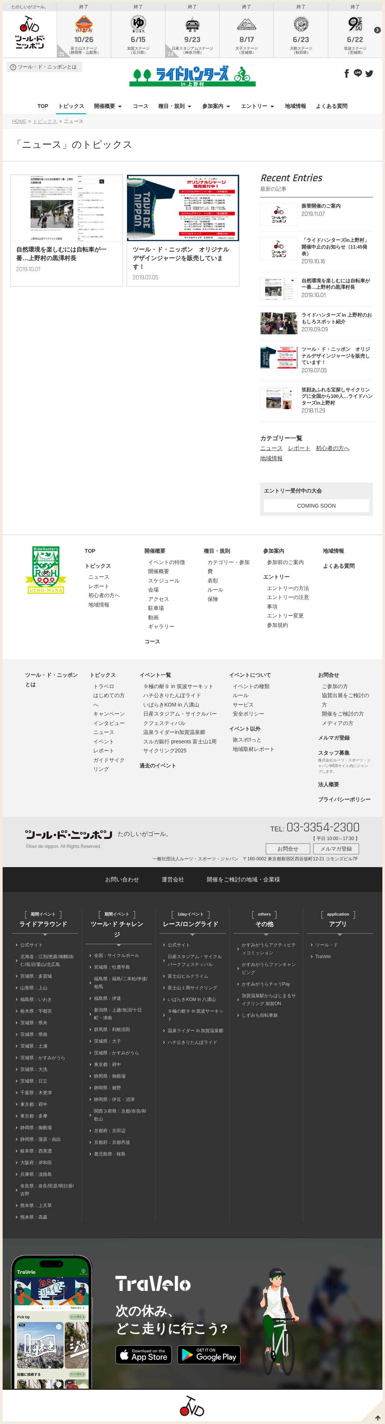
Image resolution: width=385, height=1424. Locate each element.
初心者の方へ (333, 450)
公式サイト (31, 946)
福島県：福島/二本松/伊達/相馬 (120, 984)
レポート (299, 450)
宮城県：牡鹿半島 (112, 969)
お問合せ (328, 677)
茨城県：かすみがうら (42, 1059)
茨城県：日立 (33, 1083)
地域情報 (295, 108)
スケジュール (164, 582)
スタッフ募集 (334, 755)
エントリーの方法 (288, 590)
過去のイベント (157, 767)
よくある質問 (331, 108)
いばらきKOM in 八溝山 (171, 707)
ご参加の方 (335, 688)
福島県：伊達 (107, 1000)
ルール (215, 591)
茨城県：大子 (107, 1043)
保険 (213, 601)
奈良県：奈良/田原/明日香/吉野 (47, 1191)
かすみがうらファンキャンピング (269, 970)
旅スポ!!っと (247, 742)
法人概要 (328, 786)
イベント (103, 743)
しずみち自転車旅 (260, 1017)
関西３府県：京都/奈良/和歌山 (120, 1117)
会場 (153, 591)
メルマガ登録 (334, 740)
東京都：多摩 (33, 1118)
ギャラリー (161, 628)
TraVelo (323, 958)
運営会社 (173, 881)
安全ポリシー (248, 716)
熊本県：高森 (33, 1219)
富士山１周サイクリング (192, 989)
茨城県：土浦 (33, 1048)
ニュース (271, 450)
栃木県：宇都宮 (36, 1013)
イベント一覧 (155, 677)
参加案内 (212, 108)
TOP (43, 108)
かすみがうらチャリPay (266, 986)
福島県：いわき (36, 1001)
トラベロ (103, 688)
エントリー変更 (285, 617)
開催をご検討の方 (343, 716)
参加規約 (277, 627)
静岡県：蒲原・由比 (40, 1141)
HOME (19, 123)
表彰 (213, 582)
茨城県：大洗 (33, 1071)
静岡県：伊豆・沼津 (114, 1101)
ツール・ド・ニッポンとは (47, 69)
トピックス (71, 108)
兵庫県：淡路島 (36, 1176)
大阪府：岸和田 (36, 1164)
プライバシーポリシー (344, 801)
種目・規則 (171, 108)
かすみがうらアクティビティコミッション (269, 950)
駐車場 (156, 610)
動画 (153, 619)
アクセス (158, 601)
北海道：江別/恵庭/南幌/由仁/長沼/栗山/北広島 (47, 962)
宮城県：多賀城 (36, 978)
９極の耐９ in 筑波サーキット (178, 688)
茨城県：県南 (33, 1036)
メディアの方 (337, 725)
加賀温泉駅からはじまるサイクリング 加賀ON (269, 1001)
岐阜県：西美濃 (36, 1153)
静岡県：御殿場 (36, 1129)
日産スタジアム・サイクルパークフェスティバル (195, 962)
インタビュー (109, 725)
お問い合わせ (122, 881)
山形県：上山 (33, 989)
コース (141, 108)
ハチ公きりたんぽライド (172, 697)
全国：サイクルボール (116, 957)
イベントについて (250, 677)
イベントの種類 (251, 688)
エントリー (254, 108)
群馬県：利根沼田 (112, 1031)
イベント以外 (245, 731)
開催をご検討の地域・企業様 (243, 881)
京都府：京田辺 (110, 1132)
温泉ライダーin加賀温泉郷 (174, 734)
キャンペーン (109, 716)
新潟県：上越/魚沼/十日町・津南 (118, 1015)
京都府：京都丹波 (112, 1144)
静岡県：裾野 (107, 1089)
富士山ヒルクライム (188, 978)
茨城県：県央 (33, 1024)
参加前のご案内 (285, 564)
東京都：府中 (33, 1106)
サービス (243, 707)
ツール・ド (326, 946)
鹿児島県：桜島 (110, 1156)
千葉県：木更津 (36, 1094)
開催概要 (104, 108)
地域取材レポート (254, 751)
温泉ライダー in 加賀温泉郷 (195, 1032)
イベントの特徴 (166, 564)
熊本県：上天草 (36, 1207)
